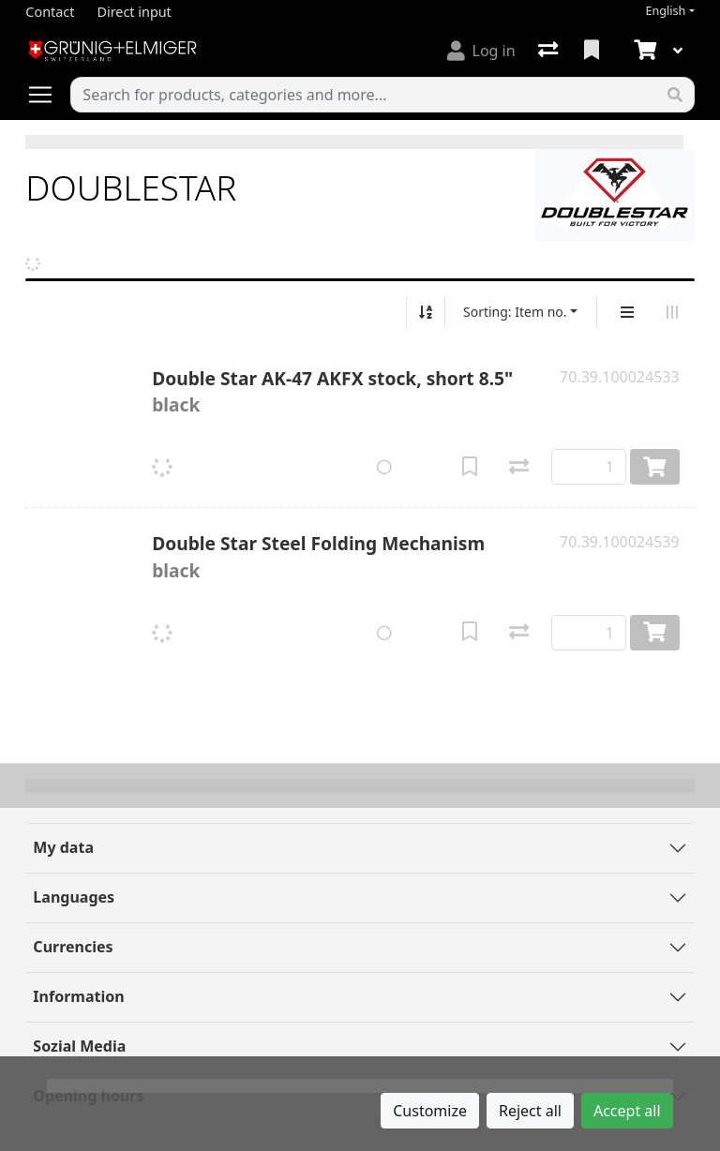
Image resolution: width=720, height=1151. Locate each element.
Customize (430, 1110)
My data (63, 847)
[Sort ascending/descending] (425, 312)
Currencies (72, 946)
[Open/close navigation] (47, 95)
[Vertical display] (627, 312)
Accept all (627, 1110)
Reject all (530, 1110)
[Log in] (481, 50)
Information (78, 996)
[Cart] (643, 50)
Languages (73, 897)
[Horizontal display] (672, 312)
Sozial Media (79, 1046)
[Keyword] (363, 94)
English (666, 11)
